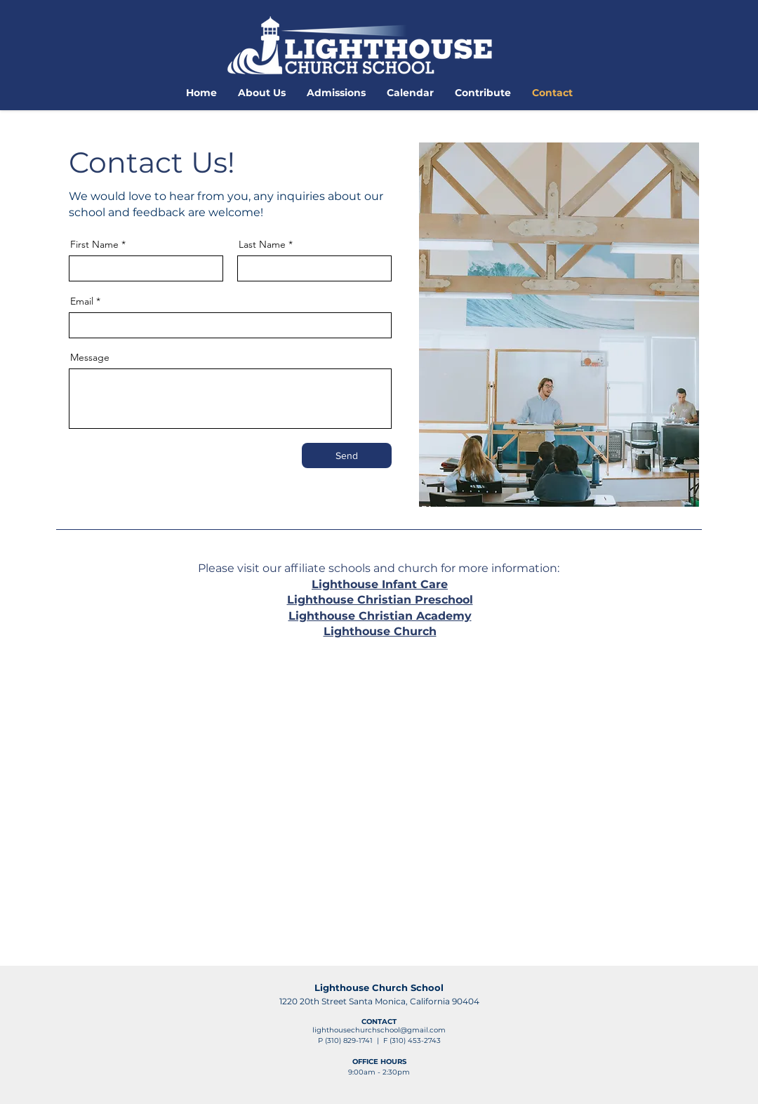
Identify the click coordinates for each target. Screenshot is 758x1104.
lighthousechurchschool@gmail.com (379, 1030)
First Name (94, 244)
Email (81, 301)
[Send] (347, 455)
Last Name (262, 244)
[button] (261, 92)
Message (89, 357)
